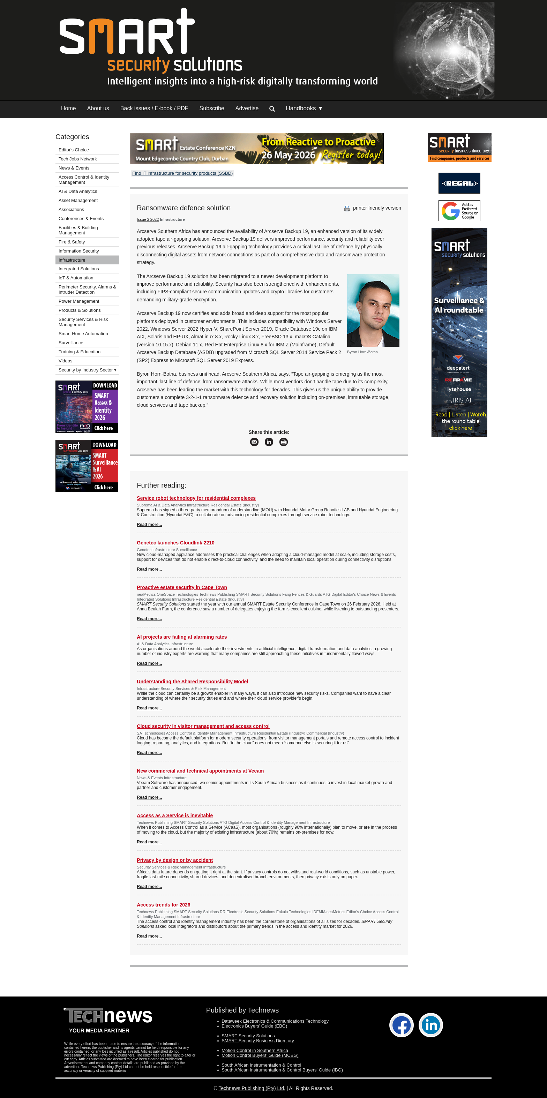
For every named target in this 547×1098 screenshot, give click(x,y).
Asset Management (78, 200)
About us (98, 108)
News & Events (74, 168)
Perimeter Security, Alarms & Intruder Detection (87, 289)
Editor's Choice (74, 149)
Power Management (79, 301)
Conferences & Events (81, 218)
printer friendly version (372, 208)
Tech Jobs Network (78, 158)
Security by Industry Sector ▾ (88, 370)
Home (68, 108)
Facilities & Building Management (78, 230)
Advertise (247, 108)
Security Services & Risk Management (83, 322)
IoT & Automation (76, 277)
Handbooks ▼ (304, 108)
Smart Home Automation (84, 333)
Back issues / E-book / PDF (154, 108)
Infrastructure (72, 260)
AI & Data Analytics (78, 191)
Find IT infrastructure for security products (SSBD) (182, 173)
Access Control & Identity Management (84, 179)
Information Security (79, 251)
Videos (66, 360)
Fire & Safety (72, 242)
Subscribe (212, 108)
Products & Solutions (80, 310)
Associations (71, 209)
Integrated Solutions (79, 268)
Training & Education (79, 351)
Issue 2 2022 (148, 219)
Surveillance (71, 342)
